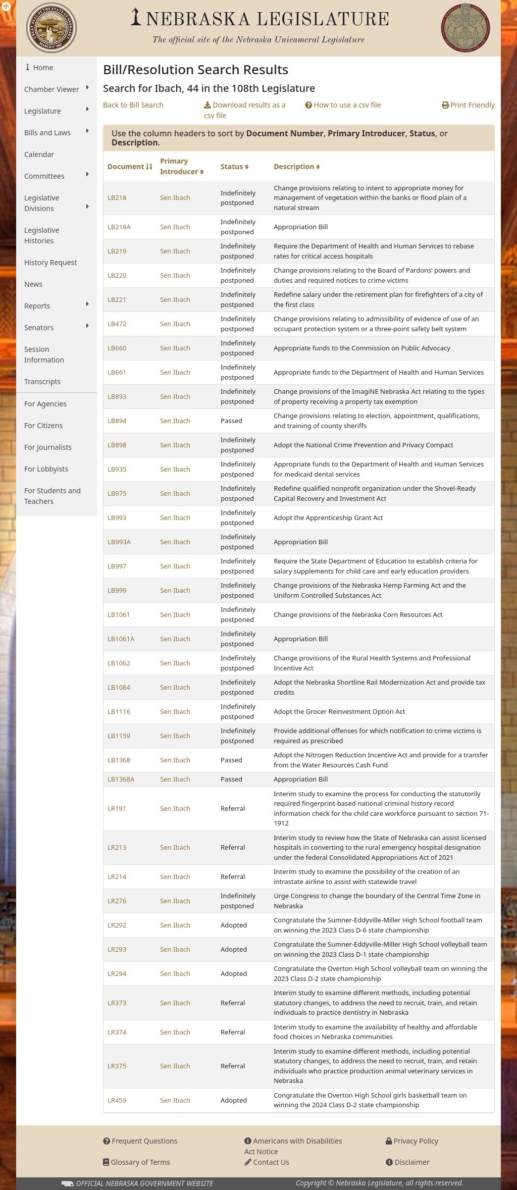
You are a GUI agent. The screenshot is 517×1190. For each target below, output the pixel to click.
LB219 (117, 250)
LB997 (117, 566)
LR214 (117, 876)
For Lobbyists (46, 469)
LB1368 (119, 759)
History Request (50, 262)
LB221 (117, 299)
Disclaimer (408, 1162)
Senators (56, 327)
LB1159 (119, 735)
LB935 (117, 469)
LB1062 (119, 662)
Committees (56, 176)
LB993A (119, 541)
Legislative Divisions (56, 203)
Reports (56, 305)
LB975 (117, 493)
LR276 (117, 900)
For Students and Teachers (52, 496)
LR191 (117, 808)
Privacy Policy (412, 1141)
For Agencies (45, 403)
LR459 (117, 1100)
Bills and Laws (56, 132)
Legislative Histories (41, 235)
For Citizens (43, 425)
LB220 (117, 275)
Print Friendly (468, 105)
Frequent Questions (140, 1141)
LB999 (117, 590)
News (33, 284)
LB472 (117, 323)
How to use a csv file (343, 105)
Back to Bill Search (133, 105)
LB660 (117, 347)
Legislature (56, 111)
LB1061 (119, 614)
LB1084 (119, 687)
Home (42, 67)
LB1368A (121, 779)
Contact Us (266, 1162)
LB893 (117, 396)
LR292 (117, 924)
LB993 (117, 517)
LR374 (117, 1032)
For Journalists (48, 447)
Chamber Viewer (56, 89)
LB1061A (121, 638)
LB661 (117, 372)
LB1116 (119, 711)
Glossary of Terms (136, 1162)
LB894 (117, 420)
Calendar (39, 154)
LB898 (117, 444)
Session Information (44, 354)
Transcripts (42, 381)
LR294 (117, 973)
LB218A (119, 226)
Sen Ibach (175, 197)
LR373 (117, 1002)
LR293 (117, 949)
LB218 (117, 197)
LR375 (117, 1065)
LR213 (117, 847)
